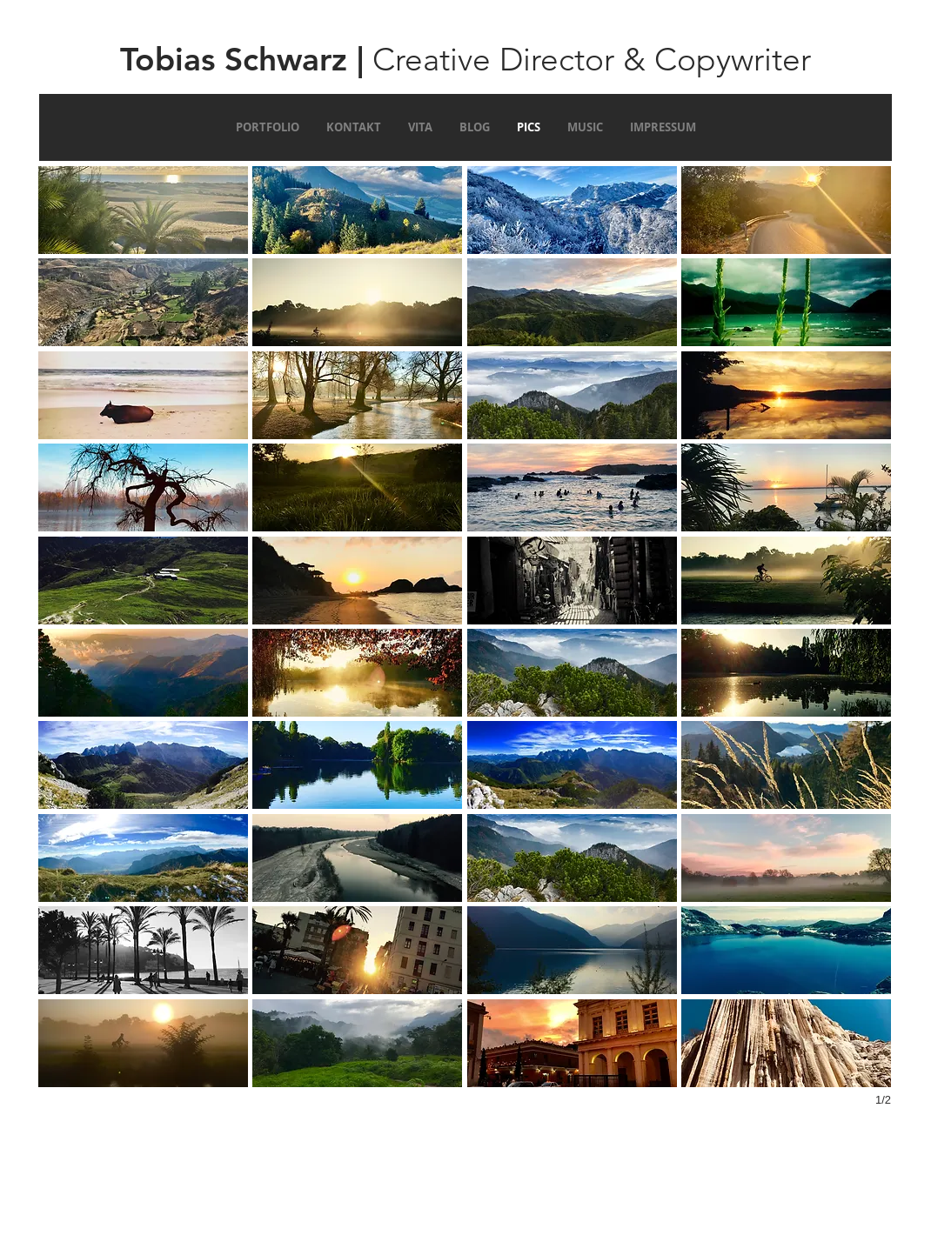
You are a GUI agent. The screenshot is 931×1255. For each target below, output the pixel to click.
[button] (143, 210)
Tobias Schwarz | (242, 58)
